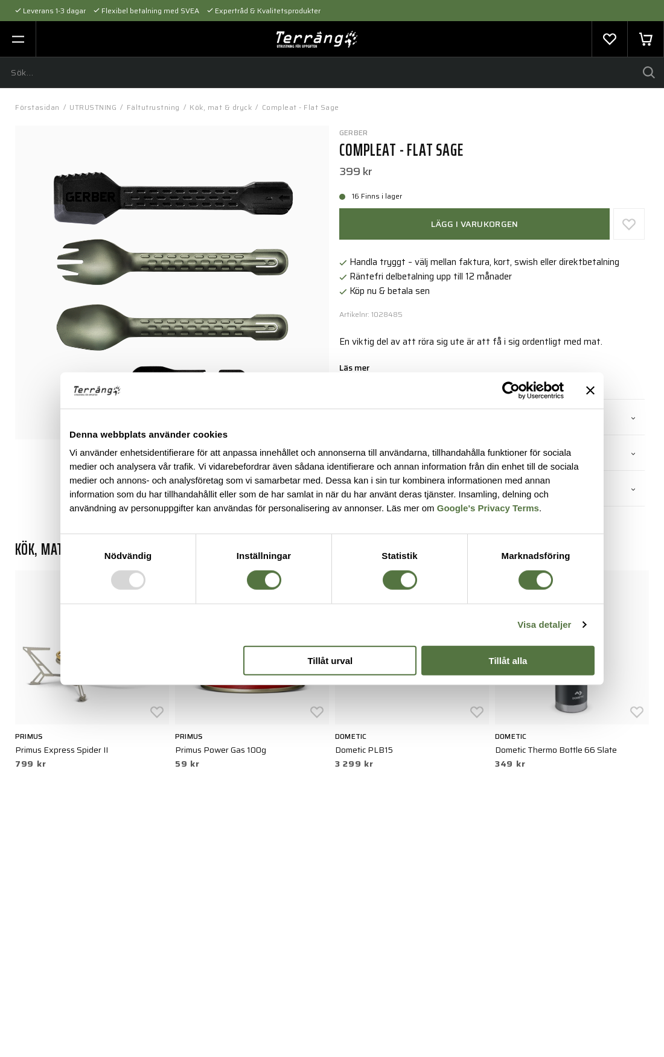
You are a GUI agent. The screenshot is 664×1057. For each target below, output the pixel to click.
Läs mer (354, 368)
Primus (28, 736)
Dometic (351, 736)
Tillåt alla (507, 661)
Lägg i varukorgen (475, 224)
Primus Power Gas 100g (220, 749)
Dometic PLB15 (364, 749)
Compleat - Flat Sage (300, 107)
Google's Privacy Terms (488, 508)
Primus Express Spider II (61, 749)
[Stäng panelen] (590, 390)
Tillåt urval (330, 661)
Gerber (353, 132)
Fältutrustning (153, 107)
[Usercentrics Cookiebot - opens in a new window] (511, 390)
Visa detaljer (544, 624)
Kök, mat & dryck (221, 107)
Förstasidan (37, 107)
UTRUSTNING (93, 107)
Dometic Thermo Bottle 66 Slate (556, 749)
